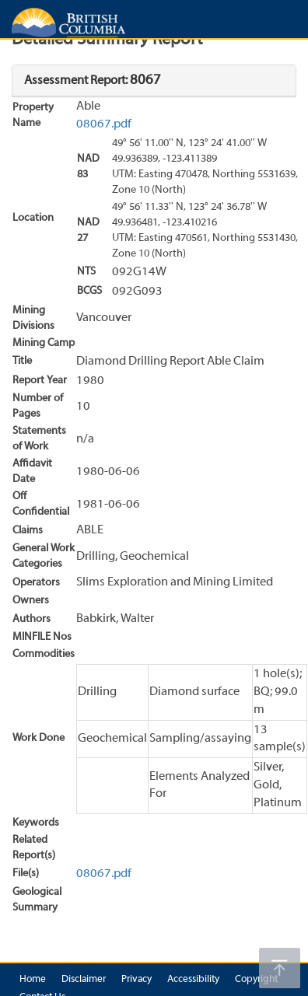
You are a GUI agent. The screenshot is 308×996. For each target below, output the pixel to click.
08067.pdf (103, 124)
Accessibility (193, 979)
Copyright (256, 979)
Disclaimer (83, 979)
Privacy (136, 979)
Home (32, 979)
